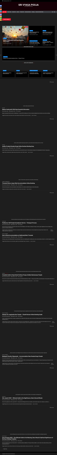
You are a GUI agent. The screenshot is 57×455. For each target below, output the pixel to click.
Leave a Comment (33, 115)
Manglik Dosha (22, 280)
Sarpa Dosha (31, 280)
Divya (13, 115)
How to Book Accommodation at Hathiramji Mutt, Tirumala (17, 235)
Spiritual (3, 273)
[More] (1, 20)
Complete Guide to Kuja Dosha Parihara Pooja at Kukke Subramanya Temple (22, 275)
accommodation (6, 189)
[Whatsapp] (1, 18)
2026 (5, 115)
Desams (11, 115)
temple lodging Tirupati (22, 241)
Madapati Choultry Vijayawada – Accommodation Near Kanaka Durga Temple (22, 356)
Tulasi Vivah (27, 322)
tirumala (24, 189)
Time (22, 189)
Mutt (16, 189)
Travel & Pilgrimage (5, 354)
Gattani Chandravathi (7, 224)
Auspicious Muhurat (15, 321)
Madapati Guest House (47, 321)
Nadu (20, 115)
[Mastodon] (1, 15)
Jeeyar (15, 189)
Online (23, 152)
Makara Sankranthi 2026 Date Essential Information (34, 32)
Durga (14, 152)
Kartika (43, 321)
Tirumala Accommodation (33, 70)
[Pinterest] (1, 13)
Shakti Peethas (8, 322)
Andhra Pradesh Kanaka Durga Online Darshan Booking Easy (48, 32)
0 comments (19, 111)
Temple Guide (45, 70)
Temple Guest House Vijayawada (14, 322)
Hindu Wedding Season (26, 321)
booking (8, 152)
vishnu (27, 115)
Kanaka (19, 152)
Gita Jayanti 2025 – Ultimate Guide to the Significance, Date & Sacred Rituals (22, 398)
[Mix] (1, 16)
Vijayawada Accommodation (33, 322)
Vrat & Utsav (39, 322)
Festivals (5, 38)
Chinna (13, 189)
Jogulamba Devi (32, 321)
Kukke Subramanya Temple (15, 280)
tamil (25, 115)
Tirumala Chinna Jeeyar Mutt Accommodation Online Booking (34, 43)
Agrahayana (6, 321)
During (17, 152)
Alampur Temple (10, 321)
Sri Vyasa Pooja (28, 5)
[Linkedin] (1, 11)
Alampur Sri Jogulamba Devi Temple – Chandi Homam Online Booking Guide (22, 314)
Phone (20, 189)
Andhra (5, 152)
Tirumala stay (27, 241)
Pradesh (26, 152)
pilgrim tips (17, 241)
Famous (16, 115)
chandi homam (21, 321)
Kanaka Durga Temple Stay (38, 321)
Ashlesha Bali (6, 280)
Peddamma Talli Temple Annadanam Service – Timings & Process (48, 42)
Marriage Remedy (26, 280)
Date (9, 115)
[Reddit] (1, 9)
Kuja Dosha (10, 280)
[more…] (12, 227)
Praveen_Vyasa (6, 111)
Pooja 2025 (3, 322)
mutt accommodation (12, 241)
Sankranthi (22, 115)
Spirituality (6, 273)
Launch (21, 152)
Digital (13, 152)
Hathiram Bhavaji (6, 241)
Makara (18, 115)
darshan (7, 115)
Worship (29, 115)
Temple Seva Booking (22, 322)
